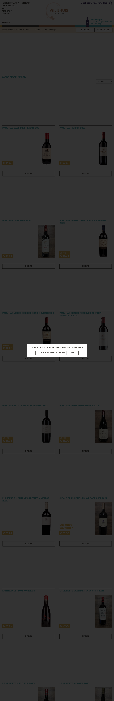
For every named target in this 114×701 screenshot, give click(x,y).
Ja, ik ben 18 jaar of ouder (51, 353)
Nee (72, 353)
